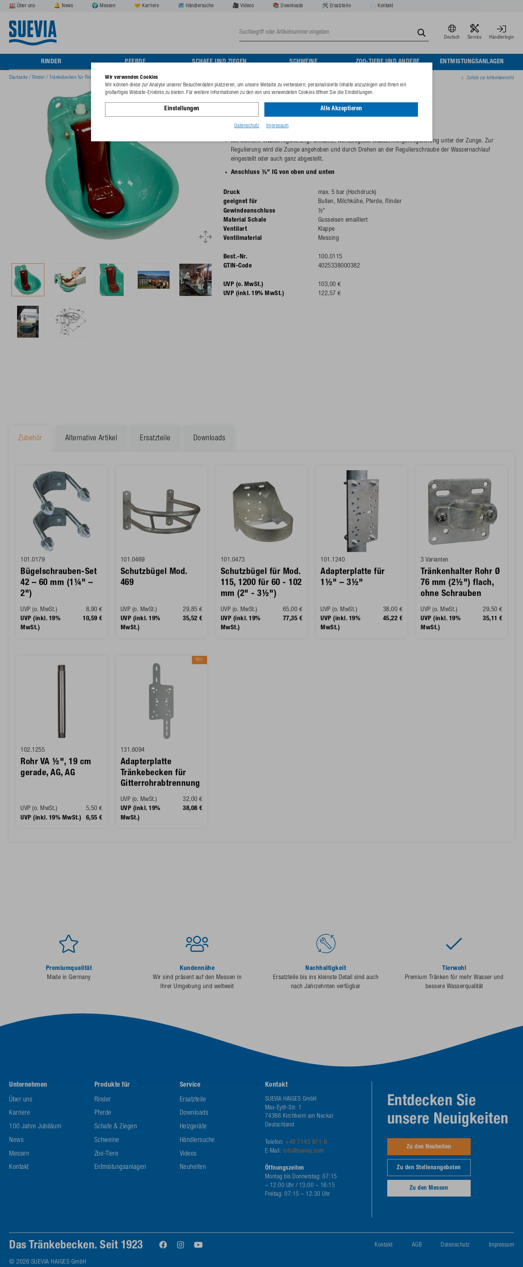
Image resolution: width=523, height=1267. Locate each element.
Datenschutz (246, 126)
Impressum (277, 126)
